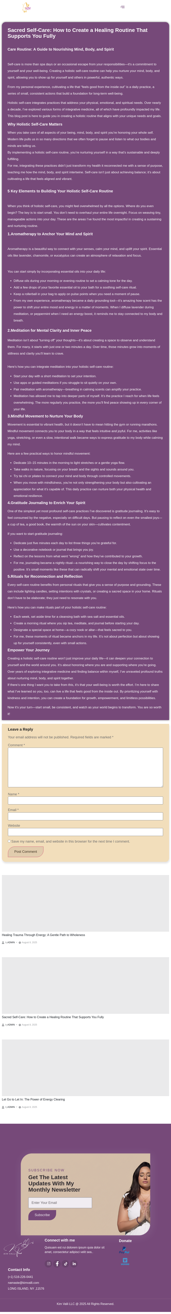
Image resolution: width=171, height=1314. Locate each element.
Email (13, 810)
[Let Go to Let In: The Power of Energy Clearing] (85, 1069)
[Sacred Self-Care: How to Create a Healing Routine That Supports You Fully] (85, 986)
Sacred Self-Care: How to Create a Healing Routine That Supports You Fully (53, 1018)
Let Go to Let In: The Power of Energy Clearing (33, 1100)
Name (13, 794)
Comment (16, 745)
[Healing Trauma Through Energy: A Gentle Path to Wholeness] (85, 904)
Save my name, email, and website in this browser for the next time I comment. (70, 841)
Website (14, 825)
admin (11, 943)
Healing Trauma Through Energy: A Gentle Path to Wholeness (43, 936)
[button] (122, 7)
